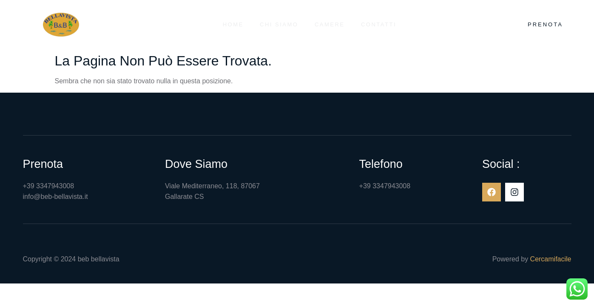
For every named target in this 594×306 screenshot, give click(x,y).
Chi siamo (278, 24)
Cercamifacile (550, 259)
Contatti (379, 24)
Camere (330, 24)
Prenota (545, 24)
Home (232, 24)
